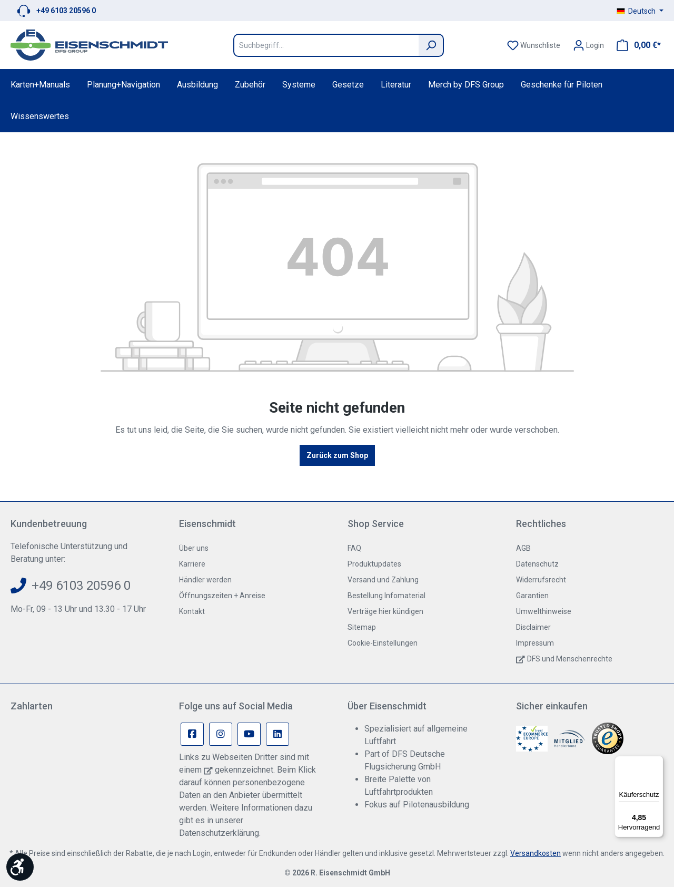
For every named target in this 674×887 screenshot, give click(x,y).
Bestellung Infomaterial (386, 595)
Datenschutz (537, 564)
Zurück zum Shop (337, 455)
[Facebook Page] (192, 734)
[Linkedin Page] (277, 734)
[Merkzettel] (534, 45)
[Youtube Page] (249, 734)
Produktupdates (374, 564)
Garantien (532, 595)
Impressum (535, 643)
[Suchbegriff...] (326, 45)
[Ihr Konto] (588, 45)
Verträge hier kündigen (385, 611)
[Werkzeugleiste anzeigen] (20, 867)
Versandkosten (535, 853)
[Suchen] (431, 45)
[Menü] (657, 762)
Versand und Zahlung (383, 580)
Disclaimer (533, 627)
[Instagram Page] (221, 734)
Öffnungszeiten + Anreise (222, 595)
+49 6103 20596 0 (66, 10)
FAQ (354, 548)
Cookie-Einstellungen (383, 643)
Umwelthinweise (543, 611)
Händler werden (205, 580)
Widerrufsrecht (541, 580)
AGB (523, 548)
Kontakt (192, 611)
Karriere (192, 564)
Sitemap (362, 627)
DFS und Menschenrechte (569, 659)
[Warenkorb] (635, 45)
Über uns (194, 548)
